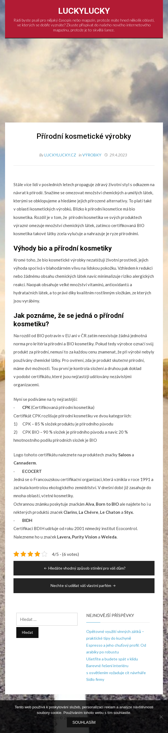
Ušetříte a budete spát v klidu (112, 658)
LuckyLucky (84, 11)
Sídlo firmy (95, 679)
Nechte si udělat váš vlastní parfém (84, 585)
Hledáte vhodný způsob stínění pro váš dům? (84, 568)
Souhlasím (84, 722)
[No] (161, 717)
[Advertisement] (84, 80)
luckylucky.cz (60, 154)
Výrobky (91, 154)
